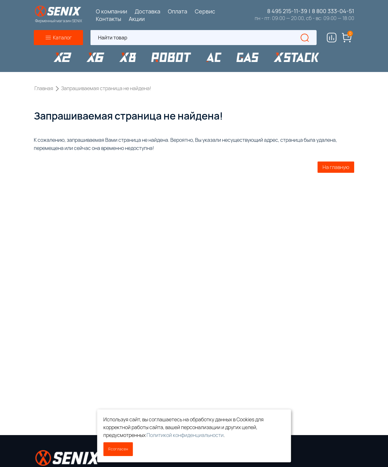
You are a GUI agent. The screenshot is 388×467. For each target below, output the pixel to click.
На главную (336, 167)
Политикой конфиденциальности (185, 435)
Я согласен (118, 449)
